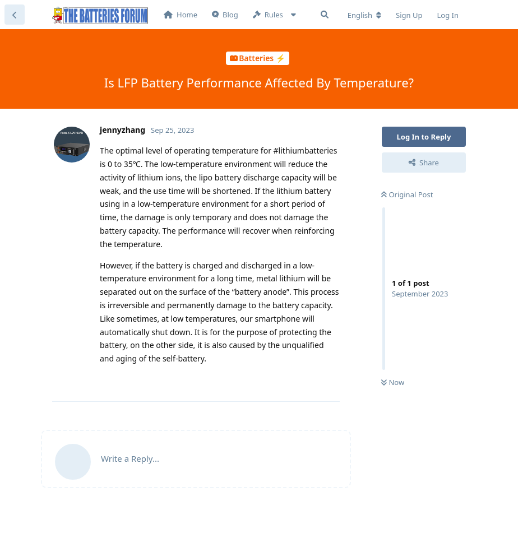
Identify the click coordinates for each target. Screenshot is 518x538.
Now (392, 382)
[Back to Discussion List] (14, 14)
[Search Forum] (324, 14)
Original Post (407, 194)
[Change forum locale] (364, 15)
